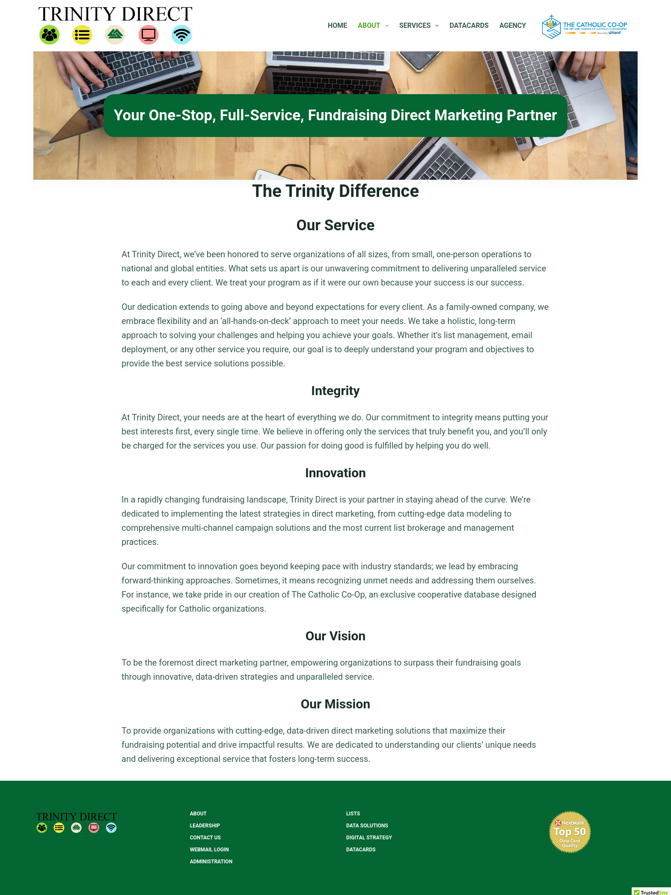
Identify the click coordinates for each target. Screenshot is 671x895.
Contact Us (205, 838)
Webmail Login (209, 850)
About (375, 26)
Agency (512, 25)
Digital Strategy (369, 838)
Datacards (468, 25)
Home (337, 25)
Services (420, 26)
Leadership (205, 826)
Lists (353, 814)
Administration (211, 862)
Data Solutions (367, 826)
